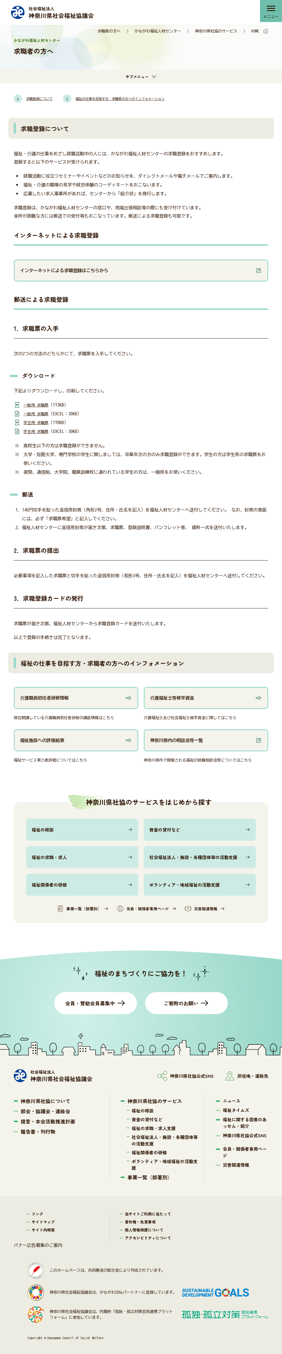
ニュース (231, 1100)
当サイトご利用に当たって (148, 1214)
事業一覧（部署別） (79, 908)
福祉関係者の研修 (49, 884)
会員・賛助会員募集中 (90, 1003)
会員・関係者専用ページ (143, 908)
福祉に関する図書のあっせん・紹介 (245, 1122)
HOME (255, 31)
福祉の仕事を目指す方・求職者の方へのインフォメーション (102, 663)
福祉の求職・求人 (49, 857)
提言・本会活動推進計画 (48, 1121)
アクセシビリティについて (148, 1238)
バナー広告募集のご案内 (38, 1245)
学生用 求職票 (37, 422)
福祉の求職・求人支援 (154, 1128)
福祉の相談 (43, 829)
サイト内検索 (43, 1230)
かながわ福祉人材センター (158, 31)
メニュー (269, 18)
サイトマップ (43, 1222)
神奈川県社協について (45, 1100)
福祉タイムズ (236, 1110)
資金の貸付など (164, 829)
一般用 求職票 (37, 405)
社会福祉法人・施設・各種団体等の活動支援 (193, 857)
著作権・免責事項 (140, 1222)
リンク (37, 1214)
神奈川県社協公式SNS (245, 1135)
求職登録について (45, 128)
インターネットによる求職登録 (56, 235)
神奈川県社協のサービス (216, 31)
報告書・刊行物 (38, 1131)
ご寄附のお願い (181, 1003)
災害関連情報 (201, 908)
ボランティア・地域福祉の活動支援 (184, 884)
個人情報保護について (144, 1230)
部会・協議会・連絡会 (45, 1111)
